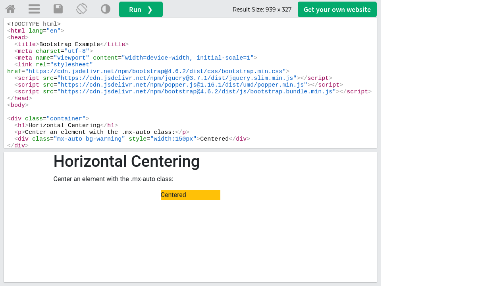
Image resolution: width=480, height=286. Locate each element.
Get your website (337, 9)
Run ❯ (141, 9)
